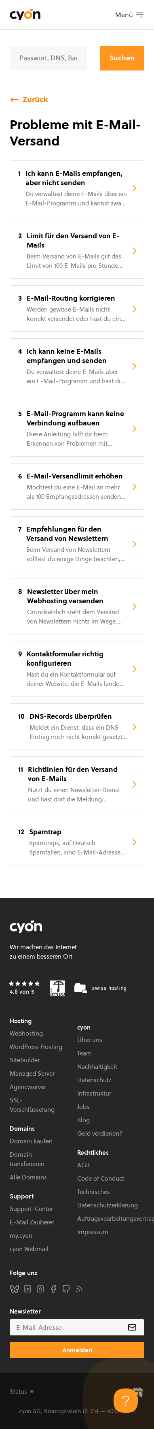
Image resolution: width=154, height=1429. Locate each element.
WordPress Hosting (36, 1046)
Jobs (83, 1106)
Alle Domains (28, 1177)
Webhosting (26, 1033)
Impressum (92, 1232)
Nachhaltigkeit (97, 1066)
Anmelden (77, 1350)
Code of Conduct (100, 1178)
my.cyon (21, 1235)
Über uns (89, 1040)
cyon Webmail (29, 1249)
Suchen (122, 58)
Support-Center (31, 1209)
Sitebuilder (25, 1060)
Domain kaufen (31, 1141)
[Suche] (48, 58)
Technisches (93, 1192)
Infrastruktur (94, 1093)
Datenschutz (94, 1080)
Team (84, 1053)
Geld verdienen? (99, 1133)
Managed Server (32, 1073)
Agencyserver (28, 1087)
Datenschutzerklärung (107, 1205)
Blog (83, 1120)
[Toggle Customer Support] (126, 1400)
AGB (83, 1165)
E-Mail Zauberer (32, 1222)
